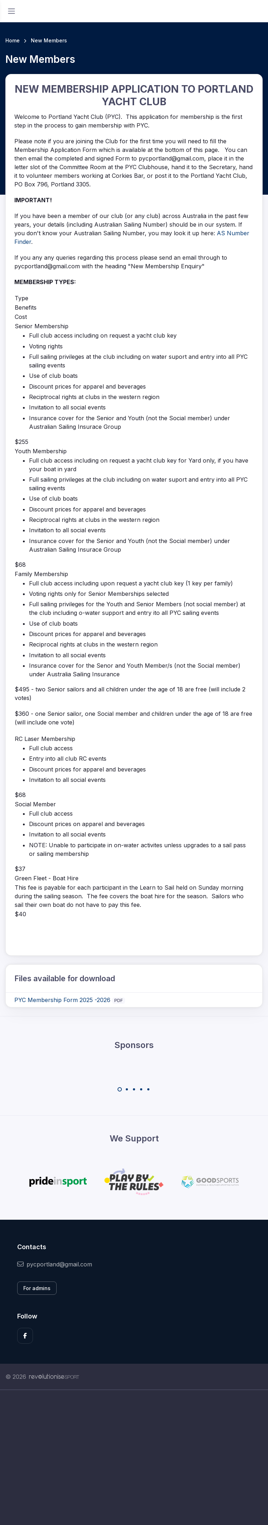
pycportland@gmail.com (54, 1264)
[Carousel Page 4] (141, 1089)
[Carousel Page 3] (134, 1089)
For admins (37, 1288)
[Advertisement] (134, 1457)
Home (12, 40)
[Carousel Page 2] (127, 1089)
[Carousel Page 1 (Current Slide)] (120, 1089)
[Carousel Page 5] (148, 1089)
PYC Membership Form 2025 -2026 (62, 999)
